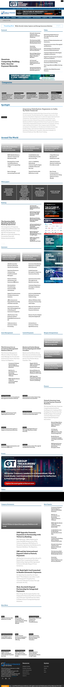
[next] (59, 26)
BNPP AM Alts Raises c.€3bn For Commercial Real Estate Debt (14, 156)
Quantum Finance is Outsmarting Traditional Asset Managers (32, 413)
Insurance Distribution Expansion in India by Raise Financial (40, 110)
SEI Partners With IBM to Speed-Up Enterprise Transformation (35, 620)
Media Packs (30, 8)
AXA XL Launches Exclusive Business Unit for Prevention (31, 148)
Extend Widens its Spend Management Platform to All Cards (35, 372)
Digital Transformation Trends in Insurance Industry (14, 295)
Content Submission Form (27, 670)
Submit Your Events (26, 673)
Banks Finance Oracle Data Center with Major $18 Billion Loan (57, 438)
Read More (14, 676)
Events (45, 17)
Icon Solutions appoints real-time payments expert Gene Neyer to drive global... (56, 97)
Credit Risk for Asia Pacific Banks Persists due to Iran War (34, 156)
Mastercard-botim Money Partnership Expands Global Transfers (35, 219)
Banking (4, 93)
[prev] (57, 26)
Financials (25, 395)
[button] (61, 17)
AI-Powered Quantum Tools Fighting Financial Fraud (35, 62)
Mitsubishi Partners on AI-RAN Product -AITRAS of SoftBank (6, 637)
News (7, 17)
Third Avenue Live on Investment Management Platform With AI (9, 348)
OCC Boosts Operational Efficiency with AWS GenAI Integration (52, 342)
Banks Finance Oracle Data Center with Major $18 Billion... (52, 354)
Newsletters (24, 8)
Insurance (4, 117)
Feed (45, 670)
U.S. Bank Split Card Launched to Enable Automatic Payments (29, 571)
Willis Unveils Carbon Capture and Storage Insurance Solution (33, 26)
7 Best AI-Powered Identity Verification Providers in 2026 (55, 163)
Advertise (19, 8)
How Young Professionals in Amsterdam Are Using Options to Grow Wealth (56, 175)
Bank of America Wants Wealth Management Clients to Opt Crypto (35, 233)
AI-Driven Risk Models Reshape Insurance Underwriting (35, 295)
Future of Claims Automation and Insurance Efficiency (13, 280)
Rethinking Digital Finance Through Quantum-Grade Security (51, 36)
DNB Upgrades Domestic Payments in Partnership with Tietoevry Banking (35, 378)
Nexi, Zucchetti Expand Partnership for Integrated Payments (27, 589)
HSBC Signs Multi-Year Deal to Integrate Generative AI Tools (35, 239)
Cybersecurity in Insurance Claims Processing (12, 324)
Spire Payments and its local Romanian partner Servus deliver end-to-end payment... (7, 97)
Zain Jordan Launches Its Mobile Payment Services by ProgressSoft (19, 96)
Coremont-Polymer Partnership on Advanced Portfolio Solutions (14, 365)
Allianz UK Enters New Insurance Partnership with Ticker (35, 301)
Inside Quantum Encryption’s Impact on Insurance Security (35, 272)
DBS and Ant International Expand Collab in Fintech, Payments (27, 553)
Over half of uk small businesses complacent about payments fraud (44, 96)
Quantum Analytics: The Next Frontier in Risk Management (35, 69)
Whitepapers (37, 17)
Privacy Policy (46, 666)
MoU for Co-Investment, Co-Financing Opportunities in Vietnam (13, 373)
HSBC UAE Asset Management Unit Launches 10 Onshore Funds (21, 654)
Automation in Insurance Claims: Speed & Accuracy (33, 324)
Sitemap (45, 668)
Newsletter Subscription (27, 668)
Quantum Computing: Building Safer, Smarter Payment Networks (10, 62)
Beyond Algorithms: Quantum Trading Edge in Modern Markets (35, 55)
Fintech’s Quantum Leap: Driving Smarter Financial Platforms (35, 35)
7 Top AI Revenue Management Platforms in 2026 (54, 156)
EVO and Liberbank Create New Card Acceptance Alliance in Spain (32, 96)
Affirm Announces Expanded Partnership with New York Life (14, 301)
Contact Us (24, 675)
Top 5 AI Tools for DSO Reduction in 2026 (7, 618)
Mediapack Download (26, 666)
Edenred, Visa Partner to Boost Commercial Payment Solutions (35, 308)
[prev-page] (2, 244)
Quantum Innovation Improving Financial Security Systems (35, 48)
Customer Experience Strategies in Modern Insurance (34, 287)
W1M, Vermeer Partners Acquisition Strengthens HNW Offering (21, 637)
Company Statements (24, 17)
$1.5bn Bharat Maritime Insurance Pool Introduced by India (9, 148)
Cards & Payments (19, 93)
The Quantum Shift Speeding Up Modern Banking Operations (35, 42)
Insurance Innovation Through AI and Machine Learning (34, 280)
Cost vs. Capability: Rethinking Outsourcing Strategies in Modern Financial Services (35, 165)
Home (14, 8)
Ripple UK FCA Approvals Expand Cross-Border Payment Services (35, 365)
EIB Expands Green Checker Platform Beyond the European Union (53, 366)
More (50, 17)
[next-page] (4, 244)
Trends (13, 17)
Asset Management (6, 395)
